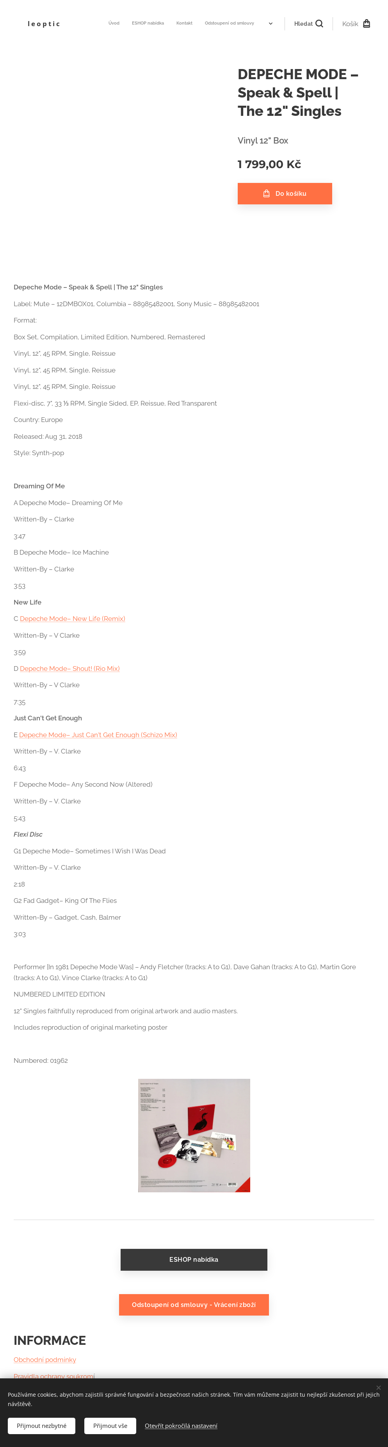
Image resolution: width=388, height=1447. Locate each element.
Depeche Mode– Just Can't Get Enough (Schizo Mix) (98, 735)
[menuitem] (173, 24)
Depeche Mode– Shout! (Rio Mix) (70, 668)
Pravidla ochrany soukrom (53, 1376)
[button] (309, 24)
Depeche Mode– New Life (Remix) (72, 618)
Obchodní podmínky (45, 1360)
